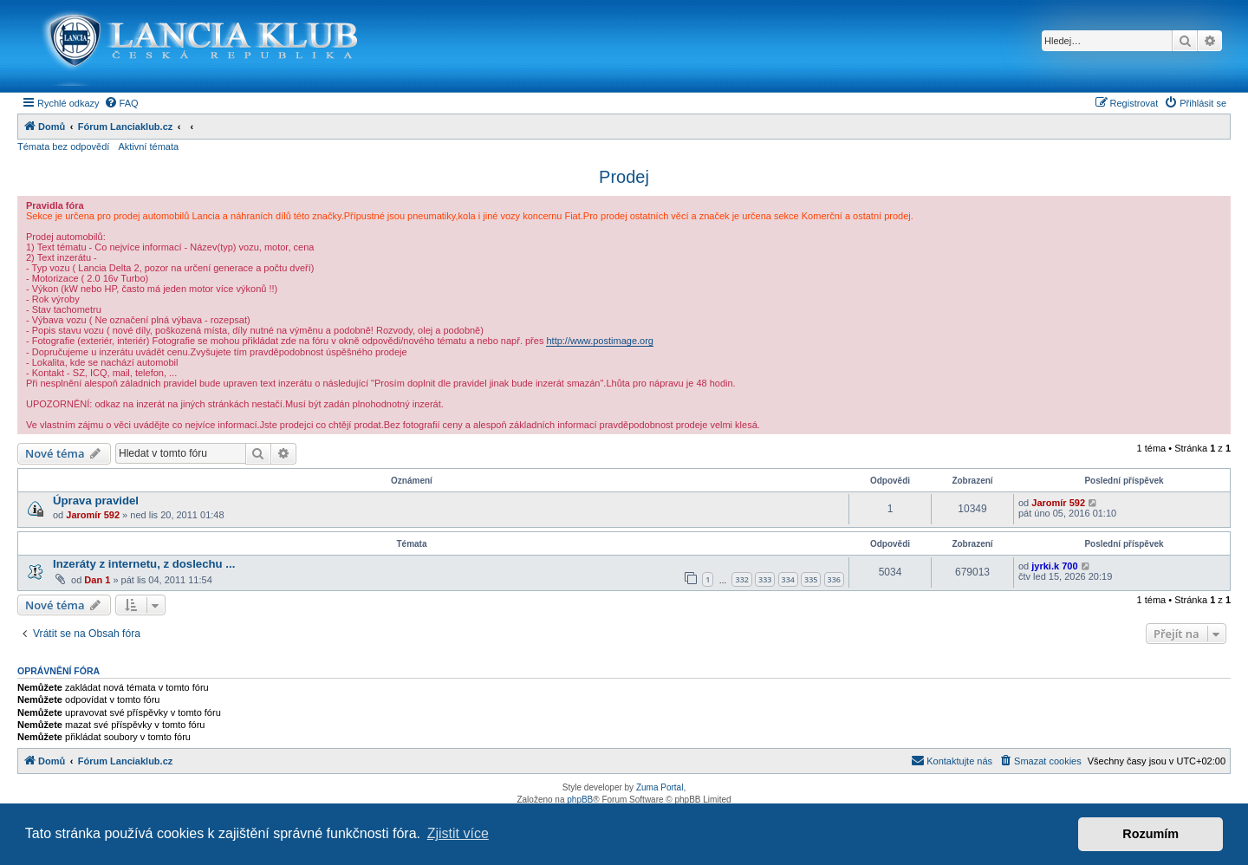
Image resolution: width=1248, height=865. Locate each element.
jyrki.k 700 (1054, 566)
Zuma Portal (659, 787)
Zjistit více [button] (458, 833)
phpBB (580, 799)
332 (741, 579)
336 (834, 579)
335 (810, 579)
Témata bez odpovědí (63, 146)
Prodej (624, 176)
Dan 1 (97, 580)
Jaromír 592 (93, 515)
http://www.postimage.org (599, 340)
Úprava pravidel (96, 500)
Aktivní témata (148, 146)
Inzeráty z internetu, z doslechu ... (144, 563)
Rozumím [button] (1150, 834)
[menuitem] (121, 103)
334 (788, 579)
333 (764, 579)
